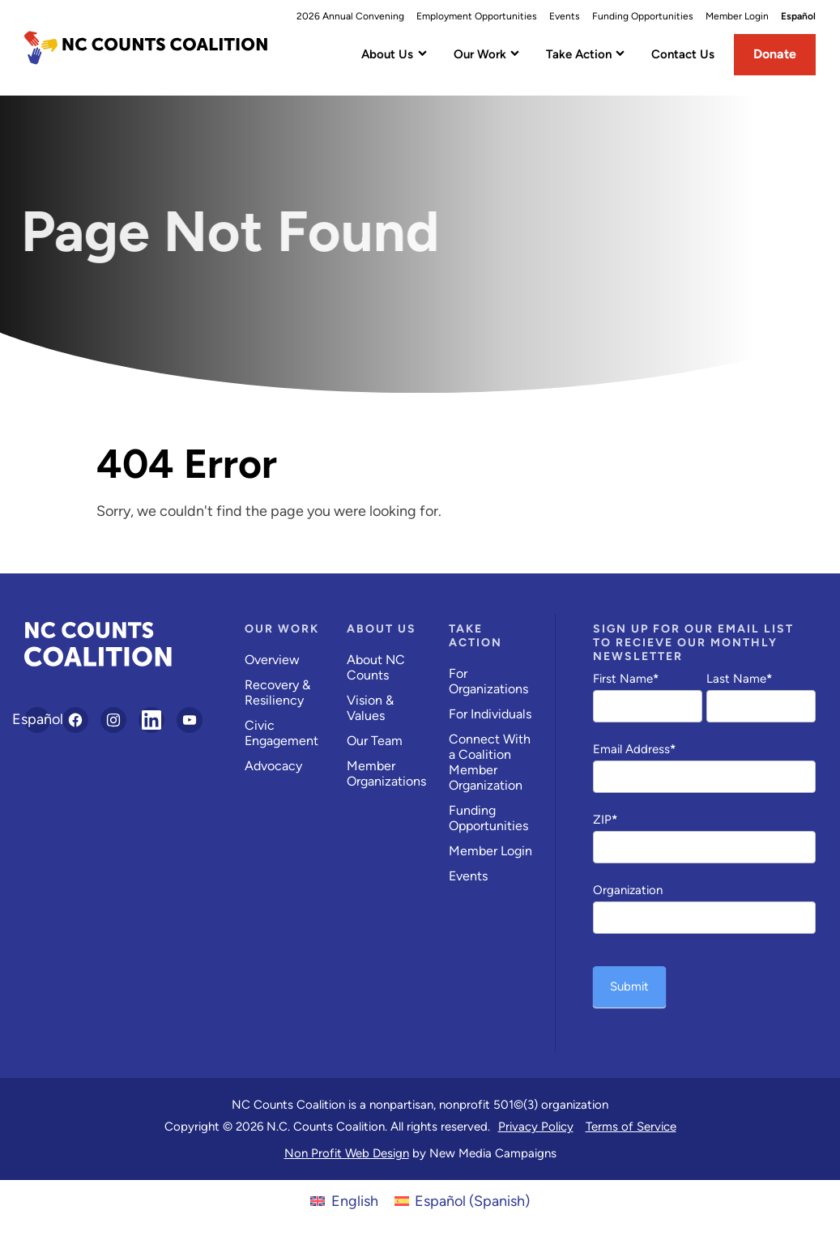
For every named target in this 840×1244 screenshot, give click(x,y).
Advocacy (273, 765)
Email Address (634, 749)
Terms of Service (631, 1126)
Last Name (739, 678)
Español (798, 16)
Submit (629, 986)
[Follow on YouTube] (190, 720)
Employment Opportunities (476, 16)
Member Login (737, 16)
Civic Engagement (281, 733)
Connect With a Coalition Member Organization (490, 762)
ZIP (605, 819)
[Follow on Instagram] (113, 720)
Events (564, 16)
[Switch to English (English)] (344, 1200)
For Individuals (490, 714)
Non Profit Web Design (346, 1153)
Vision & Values (370, 707)
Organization (628, 890)
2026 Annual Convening (350, 16)
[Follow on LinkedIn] (151, 720)
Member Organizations (386, 773)
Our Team (375, 740)
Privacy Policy (536, 1126)
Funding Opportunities (642, 16)
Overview (272, 659)
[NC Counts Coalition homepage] (145, 48)
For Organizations (488, 681)
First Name (626, 678)
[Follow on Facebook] (75, 720)
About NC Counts (376, 667)
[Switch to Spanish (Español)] (462, 1200)
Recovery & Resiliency (277, 692)
